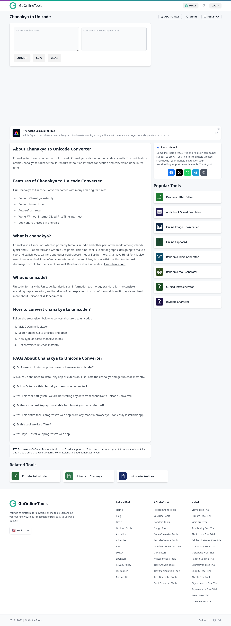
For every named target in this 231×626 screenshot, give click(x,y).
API (118, 546)
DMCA (119, 552)
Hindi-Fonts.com (114, 264)
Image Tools (160, 528)
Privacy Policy (123, 564)
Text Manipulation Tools (167, 571)
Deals (190, 5)
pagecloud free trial (203, 558)
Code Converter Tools (166, 534)
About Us (121, 534)
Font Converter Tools (165, 583)
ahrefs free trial (201, 577)
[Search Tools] (204, 6)
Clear (54, 57)
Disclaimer (122, 571)
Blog (118, 515)
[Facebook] (214, 620)
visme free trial (200, 509)
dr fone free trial (201, 601)
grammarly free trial (203, 546)
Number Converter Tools (167, 546)
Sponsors (121, 558)
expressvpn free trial (203, 564)
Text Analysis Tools (164, 564)
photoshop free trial (203, 534)
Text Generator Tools (165, 577)
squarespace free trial (204, 589)
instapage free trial (203, 552)
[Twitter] (219, 620)
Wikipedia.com (52, 296)
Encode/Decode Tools (166, 540)
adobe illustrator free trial (206, 540)
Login (215, 5)
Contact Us (122, 577)
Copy (39, 57)
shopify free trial (201, 571)
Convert (22, 57)
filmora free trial (201, 515)
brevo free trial (200, 595)
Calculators (160, 552)
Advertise (121, 540)
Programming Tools (165, 509)
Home (119, 509)
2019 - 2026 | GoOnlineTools (25, 620)
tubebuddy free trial (203, 528)
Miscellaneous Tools (165, 558)
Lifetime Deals (124, 528)
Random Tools (162, 522)
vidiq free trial (200, 522)
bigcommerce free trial (205, 583)
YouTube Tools (162, 515)
